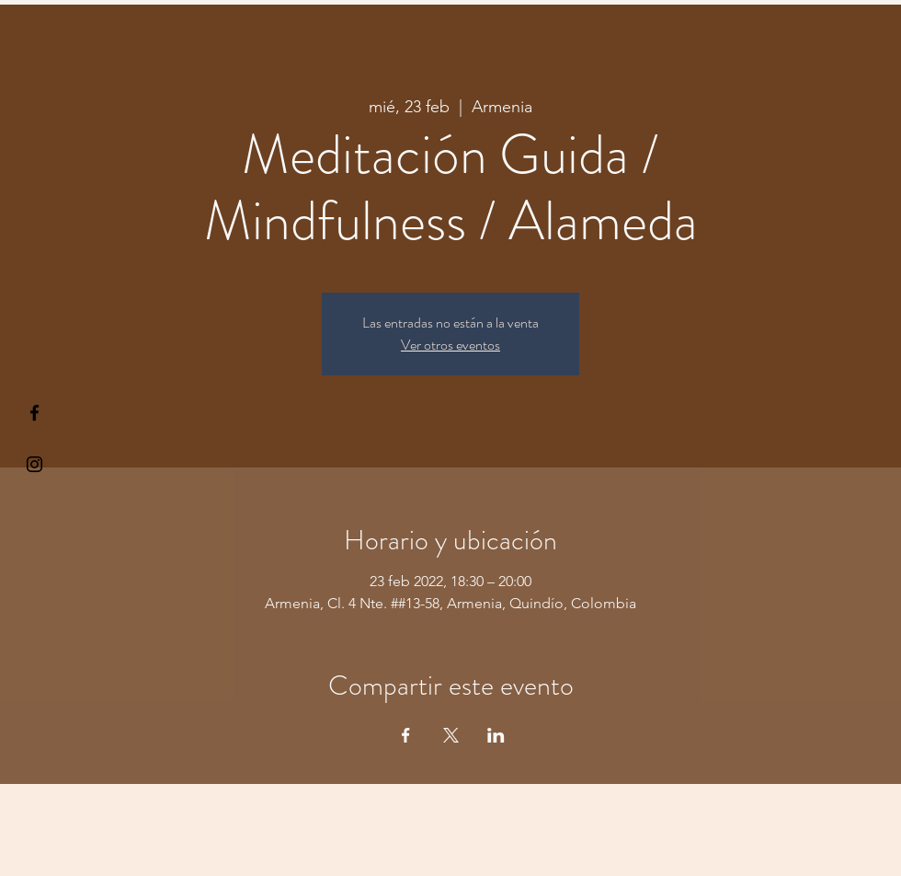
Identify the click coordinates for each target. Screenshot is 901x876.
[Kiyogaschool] (34, 464)
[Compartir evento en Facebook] (406, 735)
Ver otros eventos (450, 344)
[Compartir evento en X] (451, 735)
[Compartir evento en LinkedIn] (496, 735)
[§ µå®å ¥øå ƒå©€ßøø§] (34, 412)
